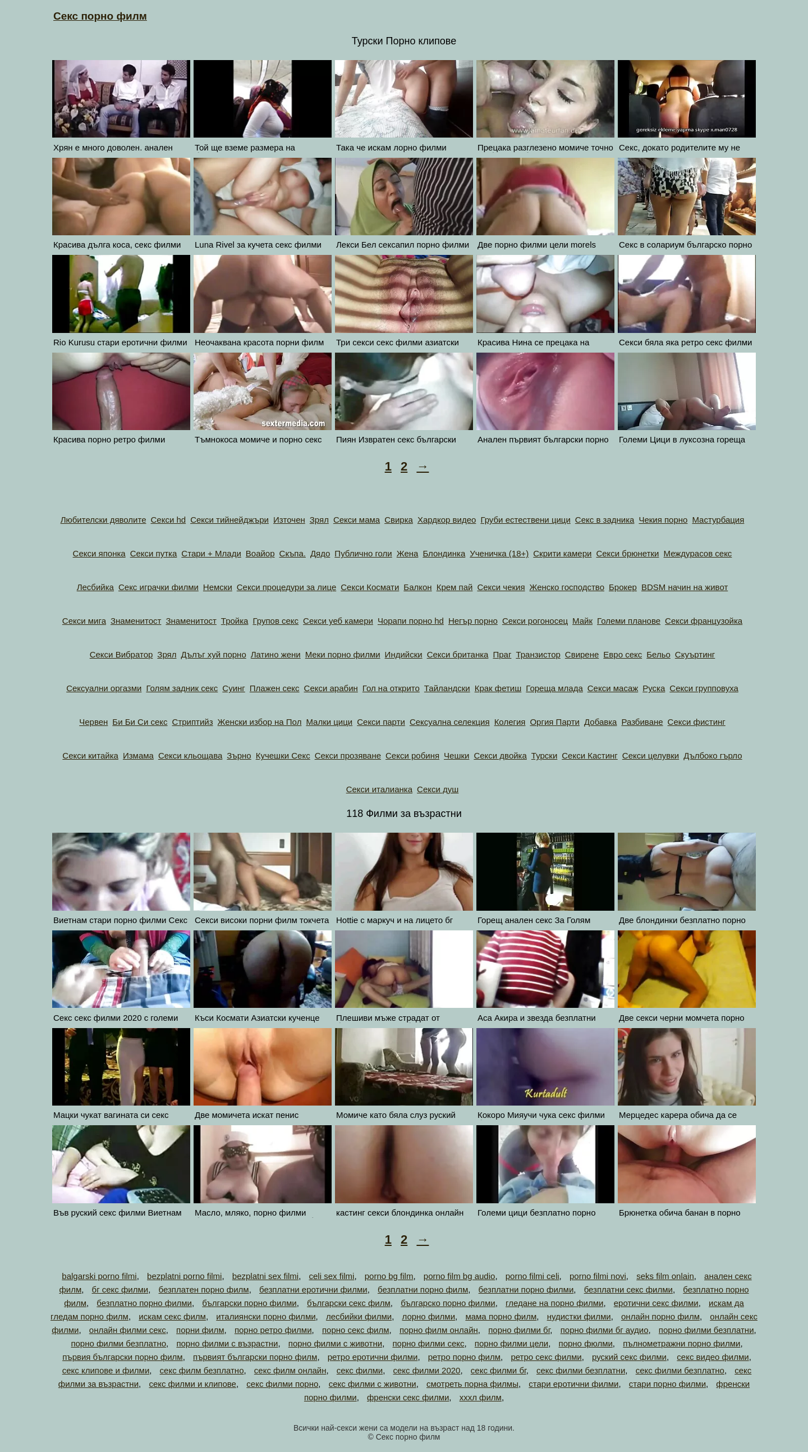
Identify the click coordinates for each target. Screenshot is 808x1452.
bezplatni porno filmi (184, 1276)
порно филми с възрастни (227, 1343)
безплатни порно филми (526, 1289)
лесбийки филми (359, 1316)
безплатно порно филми (144, 1303)
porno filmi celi (532, 1276)
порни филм (200, 1330)
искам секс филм (172, 1316)
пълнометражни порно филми (681, 1343)
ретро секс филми (546, 1357)
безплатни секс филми (628, 1289)
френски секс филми (408, 1397)
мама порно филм (500, 1316)
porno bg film (389, 1276)
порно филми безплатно (118, 1343)
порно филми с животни (335, 1343)
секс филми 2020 (427, 1370)
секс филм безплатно (202, 1370)
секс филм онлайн (290, 1370)
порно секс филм (355, 1330)
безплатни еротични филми (313, 1289)
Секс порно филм (100, 16)
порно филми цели (511, 1343)
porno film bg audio (459, 1276)
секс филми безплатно (680, 1370)
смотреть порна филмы (472, 1384)
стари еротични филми (573, 1384)
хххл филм (481, 1397)
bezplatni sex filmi (265, 1276)
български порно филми (249, 1303)
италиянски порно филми (265, 1316)
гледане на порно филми (554, 1303)
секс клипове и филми (106, 1370)
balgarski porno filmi (99, 1276)
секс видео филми (713, 1357)
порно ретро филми (273, 1330)
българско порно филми (448, 1303)
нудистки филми (579, 1316)
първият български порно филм (255, 1357)
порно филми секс (428, 1343)
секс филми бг (498, 1370)
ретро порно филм (464, 1357)
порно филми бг (519, 1330)
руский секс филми (629, 1357)
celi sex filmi (332, 1276)
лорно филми (428, 1316)
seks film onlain (665, 1276)
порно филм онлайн (439, 1330)
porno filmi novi (598, 1276)
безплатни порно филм (423, 1289)
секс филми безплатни (580, 1370)
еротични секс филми (656, 1303)
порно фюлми (586, 1343)
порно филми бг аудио (605, 1330)
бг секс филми (120, 1289)
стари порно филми (667, 1384)
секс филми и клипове (192, 1384)
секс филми (360, 1370)
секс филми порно (282, 1384)
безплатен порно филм (204, 1289)
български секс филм (349, 1303)
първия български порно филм (122, 1357)
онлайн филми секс (127, 1330)
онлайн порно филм (660, 1316)
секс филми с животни (372, 1384)
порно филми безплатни (706, 1330)
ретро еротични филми (373, 1357)
